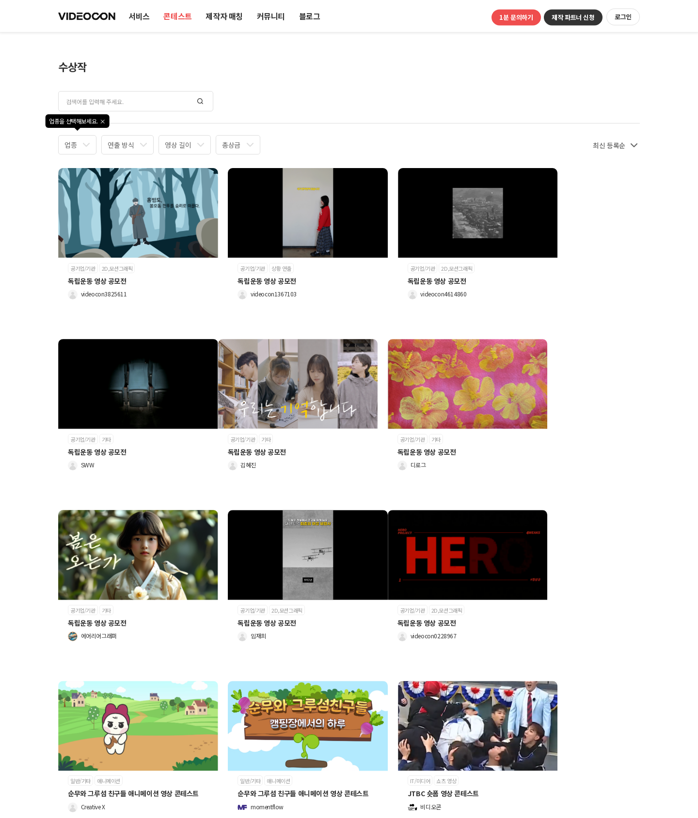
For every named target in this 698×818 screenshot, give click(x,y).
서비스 (139, 16)
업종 (70, 145)
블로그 (309, 16)
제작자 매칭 (224, 16)
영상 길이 (178, 145)
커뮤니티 (271, 16)
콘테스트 (177, 16)
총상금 (231, 145)
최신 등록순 (609, 145)
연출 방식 (121, 145)
